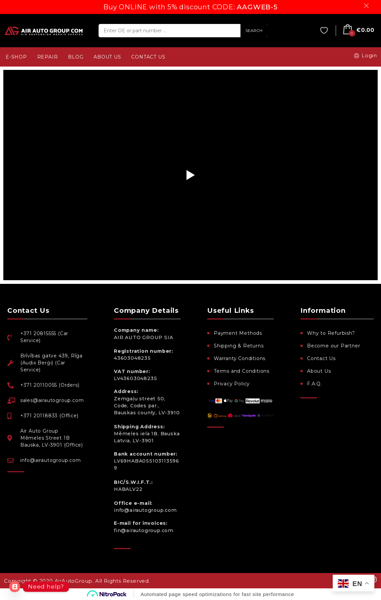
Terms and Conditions (241, 371)
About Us (319, 371)
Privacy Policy (232, 384)
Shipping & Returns (238, 346)
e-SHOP (16, 57)
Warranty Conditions (239, 358)
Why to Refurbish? (331, 333)
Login (364, 56)
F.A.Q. (314, 384)
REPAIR (47, 57)
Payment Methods (238, 333)
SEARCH (253, 30)
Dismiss (367, 6)
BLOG (75, 57)
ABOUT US (107, 57)
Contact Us (321, 358)
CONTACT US (148, 57)
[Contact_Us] (15, 587)
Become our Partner (333, 346)
